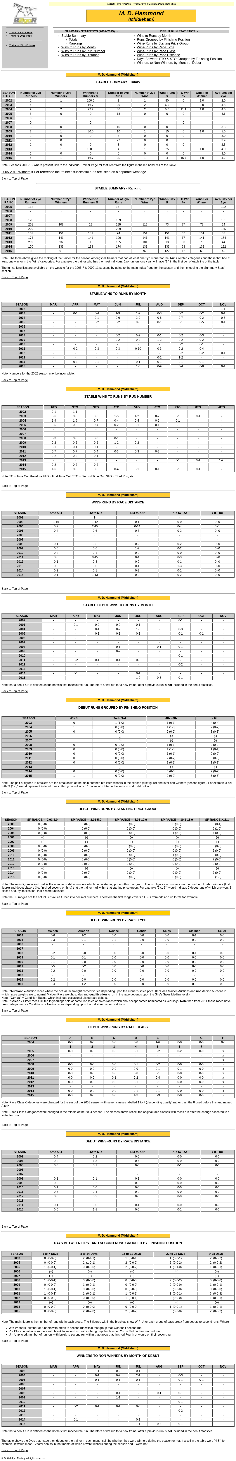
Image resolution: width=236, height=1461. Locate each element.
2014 (8, 153)
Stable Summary (73, 36)
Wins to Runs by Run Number (83, 51)
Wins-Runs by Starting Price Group (162, 43)
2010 (8, 135)
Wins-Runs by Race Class (156, 51)
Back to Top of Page (14, 178)
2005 (8, 113)
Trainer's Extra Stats (20, 32)
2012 (8, 144)
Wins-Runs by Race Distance (158, 55)
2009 (8, 131)
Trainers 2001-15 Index (22, 45)
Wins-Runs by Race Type (155, 47)
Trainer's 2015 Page (20, 35)
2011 (8, 140)
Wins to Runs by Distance (80, 55)
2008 (8, 127)
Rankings (76, 43)
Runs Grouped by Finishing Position (163, 39)
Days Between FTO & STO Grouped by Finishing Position (179, 59)
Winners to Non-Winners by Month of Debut (169, 63)
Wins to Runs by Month (78, 47)
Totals (73, 39)
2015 (8, 157)
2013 (8, 149)
